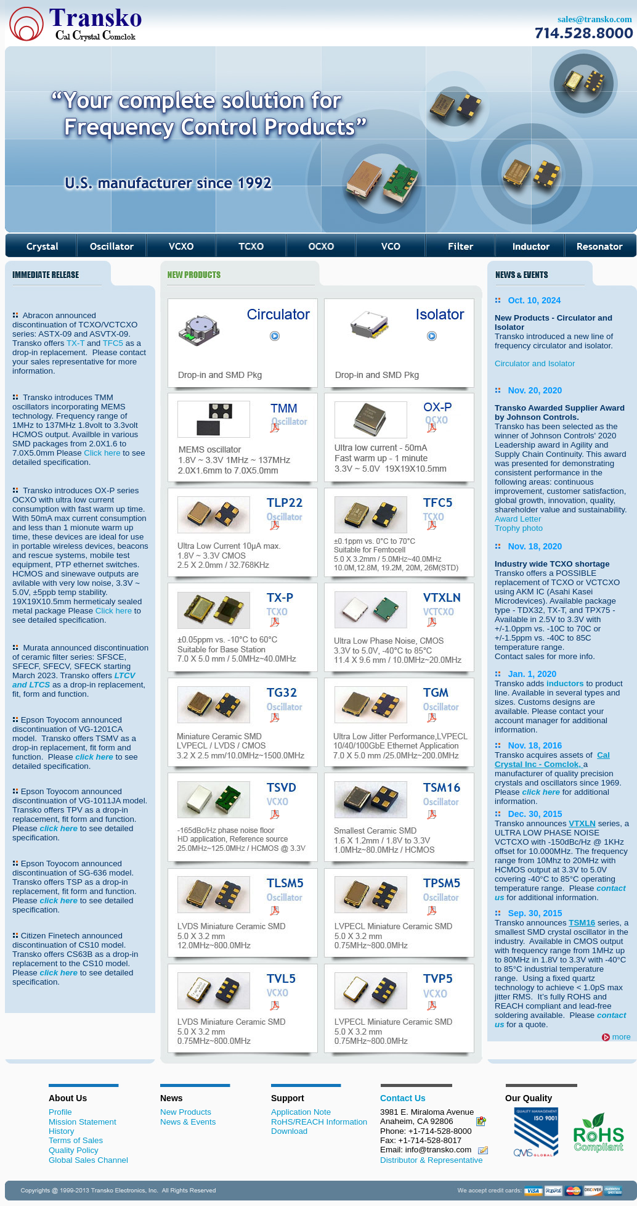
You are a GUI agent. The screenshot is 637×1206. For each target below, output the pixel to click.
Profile (60, 1112)
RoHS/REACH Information (319, 1121)
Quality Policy (74, 1150)
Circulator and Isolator (535, 363)
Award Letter (518, 518)
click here (94, 756)
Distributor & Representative (431, 1160)
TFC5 (113, 343)
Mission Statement (82, 1121)
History (61, 1131)
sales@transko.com (595, 19)
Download (289, 1131)
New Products (185, 1112)
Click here (103, 452)
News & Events (188, 1121)
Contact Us (403, 1098)
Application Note (301, 1112)
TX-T (75, 343)
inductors (566, 683)
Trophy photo (519, 528)
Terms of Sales (76, 1140)
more (621, 1036)
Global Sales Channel (88, 1160)
